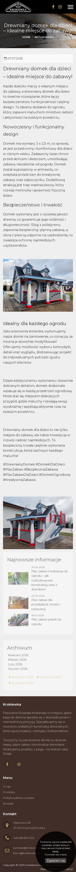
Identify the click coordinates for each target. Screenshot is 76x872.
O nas (7, 786)
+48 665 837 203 (23, 837)
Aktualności (44, 37)
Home (26, 37)
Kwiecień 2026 (18, 655)
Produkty (9, 792)
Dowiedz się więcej (56, 854)
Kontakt (8, 803)
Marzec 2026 (17, 660)
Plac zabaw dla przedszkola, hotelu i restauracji (45, 604)
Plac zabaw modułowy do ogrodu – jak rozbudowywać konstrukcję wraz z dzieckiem (49, 580)
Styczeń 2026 (17, 669)
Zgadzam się (56, 860)
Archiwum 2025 (21, 677)
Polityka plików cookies (18, 797)
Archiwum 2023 (21, 683)
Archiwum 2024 (49, 677)
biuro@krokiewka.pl (26, 853)
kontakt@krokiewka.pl (28, 847)
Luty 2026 (15, 664)
